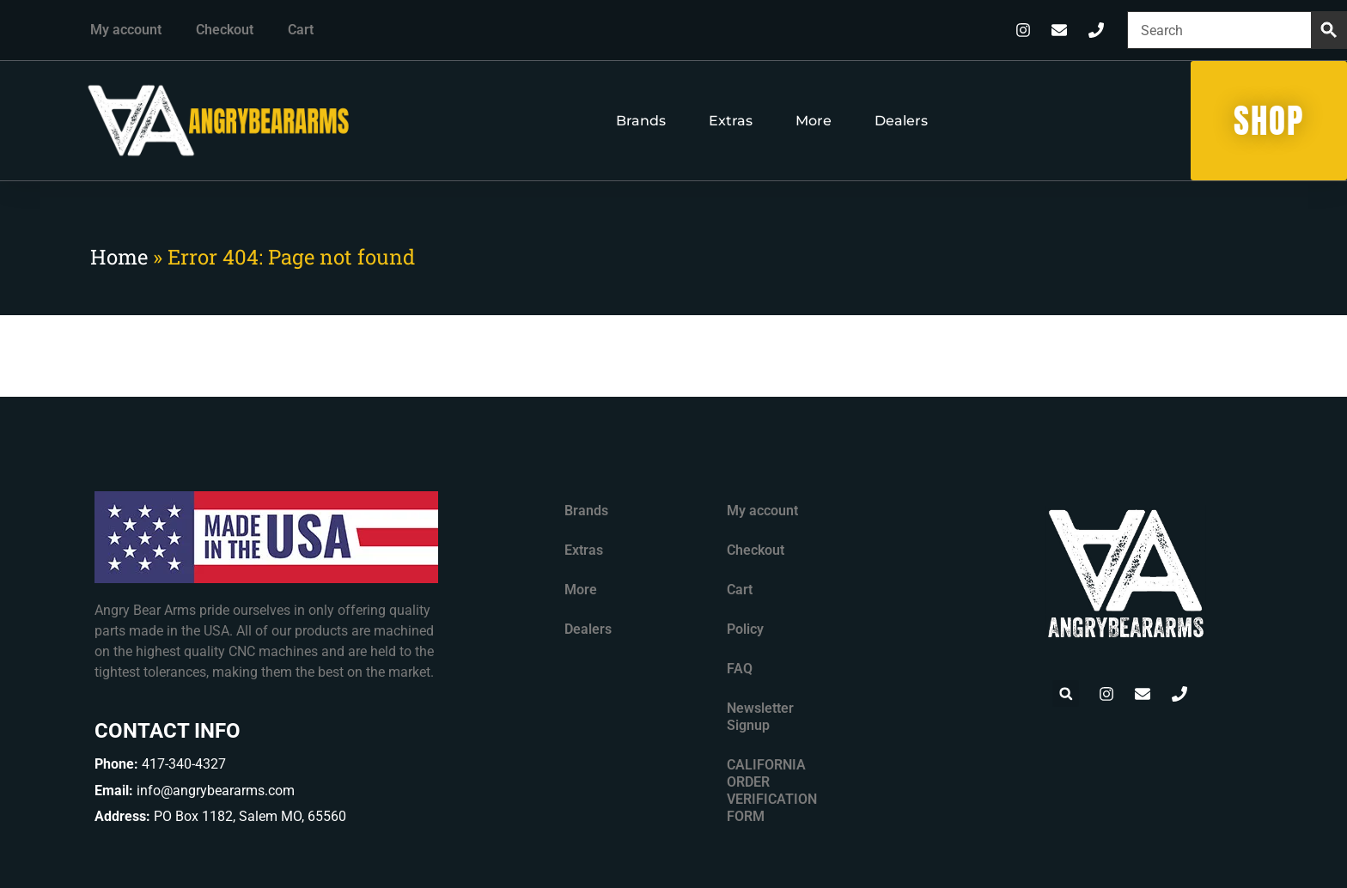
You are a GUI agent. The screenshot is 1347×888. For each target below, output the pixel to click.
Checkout (224, 29)
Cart (301, 29)
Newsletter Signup (760, 716)
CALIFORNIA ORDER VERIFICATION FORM (772, 790)
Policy (745, 629)
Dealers (901, 121)
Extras (731, 121)
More (813, 121)
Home (119, 257)
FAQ (740, 668)
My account (126, 29)
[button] (1065, 693)
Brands (641, 121)
